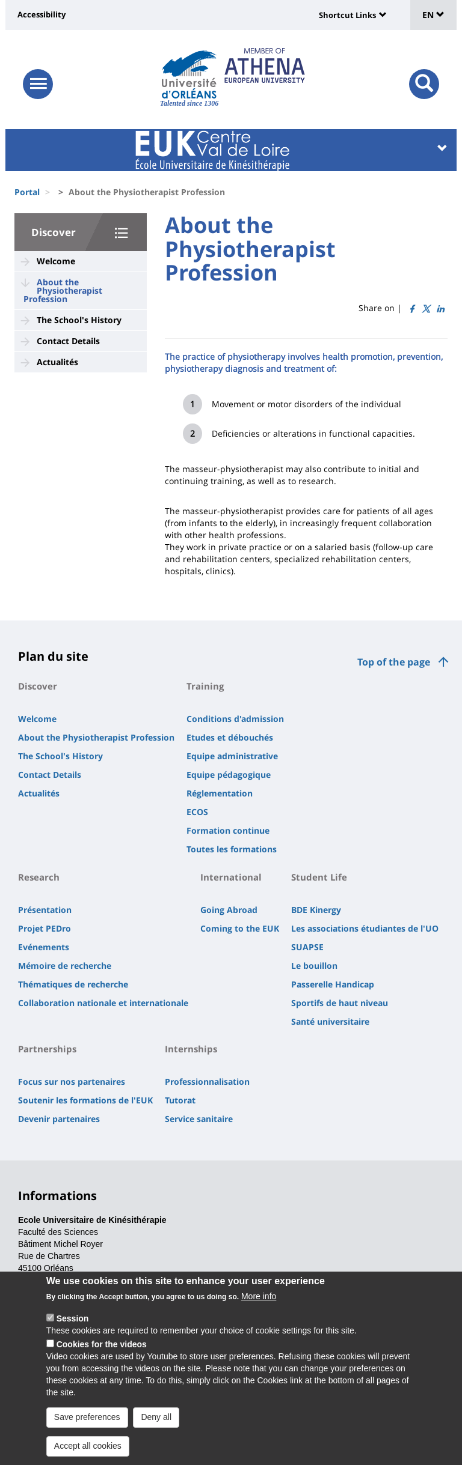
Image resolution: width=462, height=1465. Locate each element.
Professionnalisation (207, 1081)
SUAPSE (307, 947)
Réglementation (219, 793)
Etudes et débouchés (229, 737)
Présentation (45, 909)
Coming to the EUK (239, 928)
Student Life (319, 877)
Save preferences (87, 1419)
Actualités (57, 362)
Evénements (43, 947)
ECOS (197, 811)
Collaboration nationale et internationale (103, 1003)
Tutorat (180, 1100)
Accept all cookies (88, 1448)
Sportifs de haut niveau (339, 1003)
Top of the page (393, 662)
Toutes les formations (231, 849)
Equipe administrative (232, 756)
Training (205, 686)
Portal (27, 192)
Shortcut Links (347, 15)
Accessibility (41, 14)
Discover (53, 232)
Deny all (156, 1419)
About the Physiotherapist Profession (62, 290)
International (231, 877)
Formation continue (228, 830)
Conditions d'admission (235, 718)
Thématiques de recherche (73, 984)
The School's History (79, 320)
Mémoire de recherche (64, 965)
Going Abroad (228, 909)
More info (258, 1298)
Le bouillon (314, 965)
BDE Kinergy (316, 909)
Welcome (56, 261)
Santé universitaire (330, 1021)
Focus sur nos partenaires (71, 1081)
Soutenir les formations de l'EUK (85, 1100)
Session (73, 1321)
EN (433, 14)
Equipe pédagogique (228, 774)
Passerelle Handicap (332, 984)
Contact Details (68, 341)
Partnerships (47, 1049)
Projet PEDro (44, 928)
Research (39, 877)
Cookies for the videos (102, 1346)
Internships (191, 1049)
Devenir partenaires (59, 1118)
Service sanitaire (199, 1118)
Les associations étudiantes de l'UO (365, 928)
